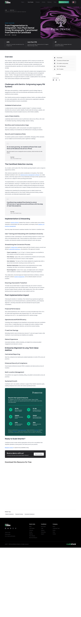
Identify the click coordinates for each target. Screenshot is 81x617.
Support (42, 603)
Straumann (15, 534)
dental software (15, 248)
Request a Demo (9, 551)
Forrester (36, 533)
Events (54, 599)
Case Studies (30, 2)
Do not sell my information (10, 605)
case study (12, 10)
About (54, 595)
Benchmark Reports (64, 2)
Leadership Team (56, 597)
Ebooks (30, 601)
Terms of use (7, 601)
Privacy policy (7, 603)
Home (6, 10)
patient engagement (19, 323)
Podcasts (38, 2)
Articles (43, 2)
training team (14, 293)
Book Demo (43, 595)
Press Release (32, 605)
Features (42, 599)
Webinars (49, 2)
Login (42, 597)
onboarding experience (14, 295)
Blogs (30, 595)
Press (55, 2)
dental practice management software (30, 200)
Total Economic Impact (21, 533)
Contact (54, 603)
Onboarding (43, 601)
